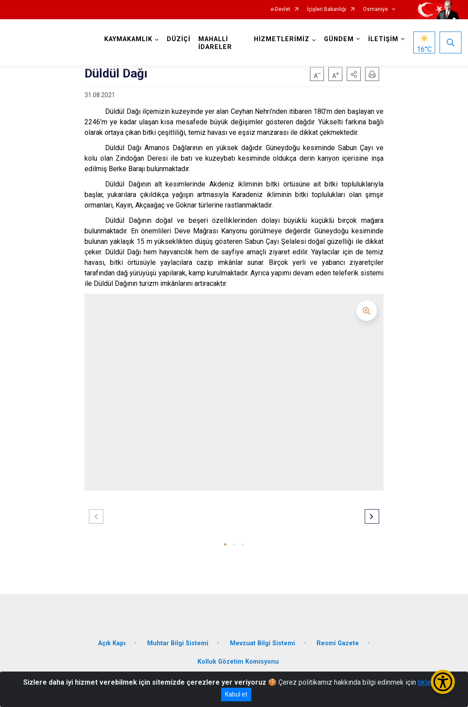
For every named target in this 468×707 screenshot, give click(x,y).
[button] (354, 74)
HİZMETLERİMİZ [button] (282, 39)
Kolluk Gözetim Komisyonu (238, 661)
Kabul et (236, 694)
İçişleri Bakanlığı (326, 9)
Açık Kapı (112, 643)
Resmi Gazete (338, 643)
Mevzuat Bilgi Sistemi (262, 643)
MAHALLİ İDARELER (215, 43)
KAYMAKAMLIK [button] (128, 39)
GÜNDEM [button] (339, 39)
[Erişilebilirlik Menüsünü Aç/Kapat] (443, 682)
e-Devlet (280, 9)
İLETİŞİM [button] (383, 39)
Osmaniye (375, 9)
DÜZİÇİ (178, 39)
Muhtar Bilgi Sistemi (177, 643)
